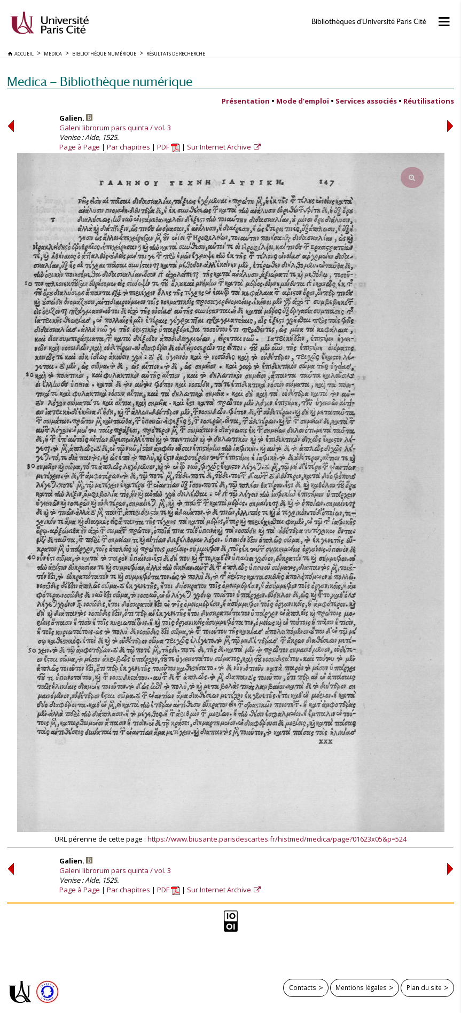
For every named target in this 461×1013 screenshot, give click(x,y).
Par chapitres (128, 147)
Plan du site (424, 987)
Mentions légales (361, 987)
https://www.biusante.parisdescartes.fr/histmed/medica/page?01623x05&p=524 (277, 839)
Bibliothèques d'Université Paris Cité (368, 22)
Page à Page (79, 147)
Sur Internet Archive (220, 147)
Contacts (302, 987)
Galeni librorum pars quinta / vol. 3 (115, 127)
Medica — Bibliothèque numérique (99, 81)
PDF (168, 147)
